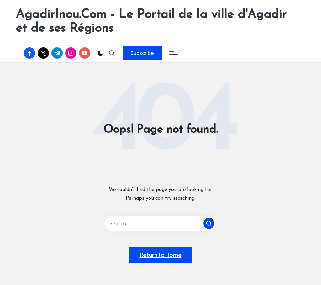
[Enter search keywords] (160, 223)
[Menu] (173, 53)
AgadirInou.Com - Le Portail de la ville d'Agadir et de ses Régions (151, 21)
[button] (142, 53)
